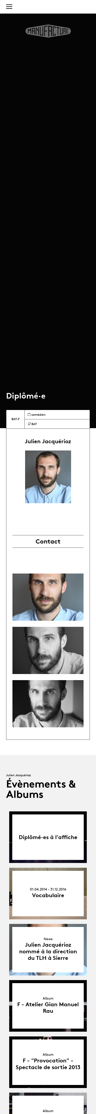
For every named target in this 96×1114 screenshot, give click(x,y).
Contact (48, 541)
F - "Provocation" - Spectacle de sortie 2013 (48, 1063)
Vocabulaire (48, 895)
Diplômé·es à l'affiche (48, 837)
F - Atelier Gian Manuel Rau (48, 1007)
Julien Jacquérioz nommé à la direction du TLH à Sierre (48, 951)
